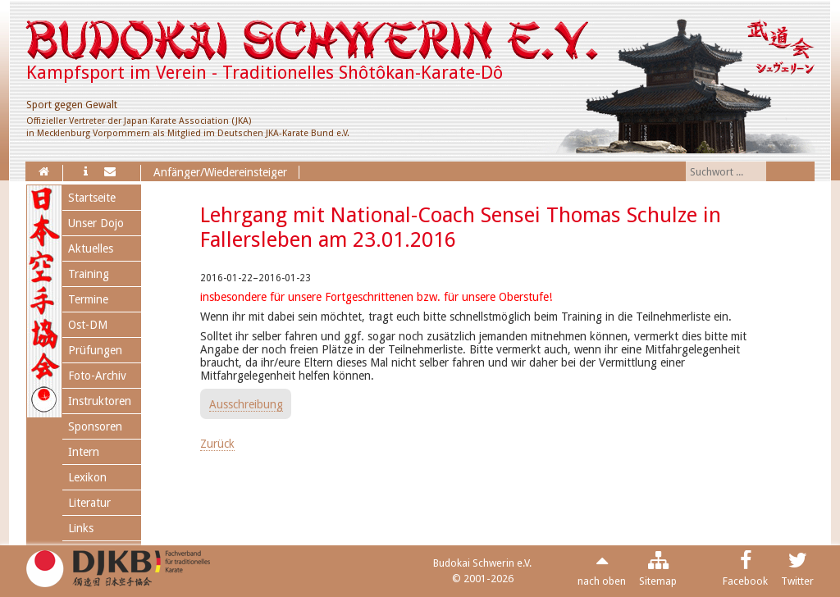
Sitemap (658, 581)
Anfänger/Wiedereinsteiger (220, 172)
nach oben (602, 581)
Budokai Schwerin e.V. (482, 563)
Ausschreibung (246, 404)
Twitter (797, 581)
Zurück (217, 443)
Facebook (745, 581)
